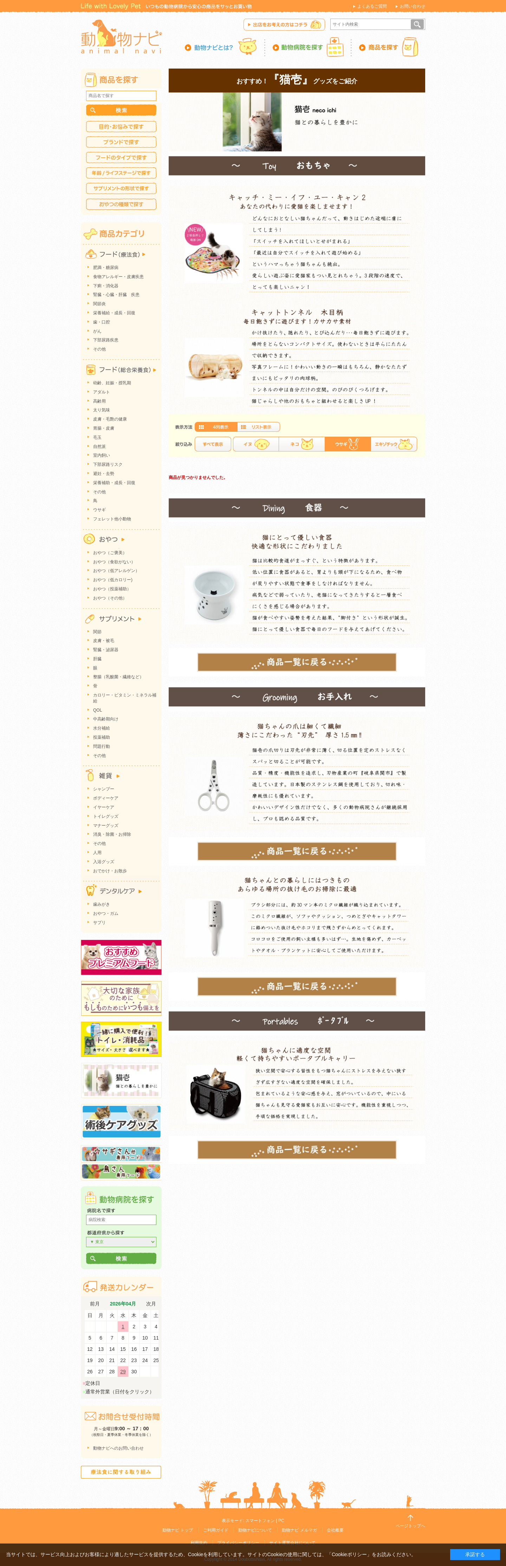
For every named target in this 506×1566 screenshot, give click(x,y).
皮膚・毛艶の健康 (110, 419)
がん (97, 331)
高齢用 (99, 401)
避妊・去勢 (103, 473)
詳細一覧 (258, 427)
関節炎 (99, 303)
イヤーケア (103, 807)
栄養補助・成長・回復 (114, 482)
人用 (97, 852)
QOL (97, 710)
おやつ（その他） (110, 598)
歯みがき (101, 904)
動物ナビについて (255, 1530)
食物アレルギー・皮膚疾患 (118, 276)
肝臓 (97, 658)
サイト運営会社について (292, 1542)
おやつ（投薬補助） (112, 588)
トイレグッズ (105, 816)
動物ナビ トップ (177, 1530)
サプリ (99, 922)
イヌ (256, 444)
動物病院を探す (308, 47)
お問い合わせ (412, 6)
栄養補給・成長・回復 (114, 312)
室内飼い (101, 455)
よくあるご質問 (372, 6)
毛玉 (97, 437)
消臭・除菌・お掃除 (112, 834)
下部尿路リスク (108, 464)
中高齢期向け (105, 719)
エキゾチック (394, 444)
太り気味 (101, 409)
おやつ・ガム (105, 913)
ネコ (302, 444)
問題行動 (101, 746)
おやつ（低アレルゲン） (116, 570)
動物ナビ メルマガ (299, 1530)
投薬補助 (101, 737)
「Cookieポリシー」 (349, 1554)
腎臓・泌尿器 (105, 649)
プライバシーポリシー (238, 1542)
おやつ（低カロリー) (112, 579)
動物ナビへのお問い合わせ (118, 1448)
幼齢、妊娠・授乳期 (112, 382)
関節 (97, 631)
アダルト (101, 392)
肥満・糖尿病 (105, 267)
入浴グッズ (103, 861)
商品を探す (388, 47)
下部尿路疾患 (105, 340)
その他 (99, 349)
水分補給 (101, 728)
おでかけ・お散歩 (110, 870)
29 (123, 1371)
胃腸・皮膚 (103, 428)
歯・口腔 (101, 322)
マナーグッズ (105, 825)
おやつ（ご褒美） (110, 552)
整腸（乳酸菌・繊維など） (118, 676)
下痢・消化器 (105, 285)
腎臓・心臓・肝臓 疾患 (116, 294)
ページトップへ (410, 1525)
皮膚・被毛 (103, 640)
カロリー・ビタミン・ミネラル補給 (124, 698)
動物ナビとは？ (225, 47)
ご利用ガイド (215, 1530)
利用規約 (198, 1542)
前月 (95, 1304)
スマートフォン (260, 1520)
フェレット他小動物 (112, 518)
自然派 (99, 446)
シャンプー (103, 789)
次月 (151, 1304)
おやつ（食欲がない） (114, 561)
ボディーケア (105, 798)
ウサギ (99, 509)
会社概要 (335, 1530)
